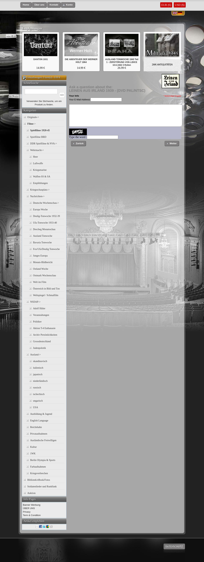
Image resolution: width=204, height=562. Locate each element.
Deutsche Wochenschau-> (46, 203)
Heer (35, 156)
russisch (37, 387)
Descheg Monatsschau (44, 229)
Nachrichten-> (37, 196)
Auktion (31, 493)
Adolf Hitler (39, 308)
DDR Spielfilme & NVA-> (43, 143)
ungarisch (38, 400)
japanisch (38, 374)
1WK (33, 453)
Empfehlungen (32, 28)
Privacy (27, 511)
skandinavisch (40, 361)
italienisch (38, 367)
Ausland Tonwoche (42, 236)
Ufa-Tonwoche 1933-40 (45, 222)
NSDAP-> (35, 302)
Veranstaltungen (41, 315)
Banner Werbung (31, 505)
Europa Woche (40, 209)
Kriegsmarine (40, 170)
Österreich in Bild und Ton (46, 288)
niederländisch (40, 381)
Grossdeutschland (42, 341)
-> (31, 123)
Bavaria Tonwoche (42, 242)
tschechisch (39, 394)
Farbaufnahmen (38, 466)
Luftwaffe (38, 163)
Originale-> (33, 117)
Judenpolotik (39, 348)
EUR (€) (166, 4)
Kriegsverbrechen (39, 473)
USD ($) (180, 4)
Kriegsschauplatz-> (40, 189)
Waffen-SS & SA (41, 176)
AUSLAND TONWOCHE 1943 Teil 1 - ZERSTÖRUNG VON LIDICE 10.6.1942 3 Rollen (121, 62)
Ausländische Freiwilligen (43, 440)
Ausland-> (35, 354)
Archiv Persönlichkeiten (45, 334)
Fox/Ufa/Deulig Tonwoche (46, 249)
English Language (39, 420)
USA (35, 407)
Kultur (33, 447)
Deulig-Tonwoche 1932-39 (46, 216)
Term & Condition (32, 515)
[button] (26, 5)
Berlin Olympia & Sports (42, 460)
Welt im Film (39, 282)
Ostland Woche (40, 269)
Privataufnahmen (38, 433)
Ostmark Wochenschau (44, 275)
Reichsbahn (36, 427)
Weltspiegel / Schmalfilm (45, 295)
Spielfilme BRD (38, 137)
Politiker (37, 321)
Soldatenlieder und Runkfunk (42, 486)
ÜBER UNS (29, 508)
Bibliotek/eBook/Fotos (38, 480)
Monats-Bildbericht (43, 262)
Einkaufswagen (34, 77)
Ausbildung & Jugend (41, 414)
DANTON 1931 (40, 59)
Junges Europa (40, 255)
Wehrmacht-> (37, 150)
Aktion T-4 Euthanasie (44, 328)
